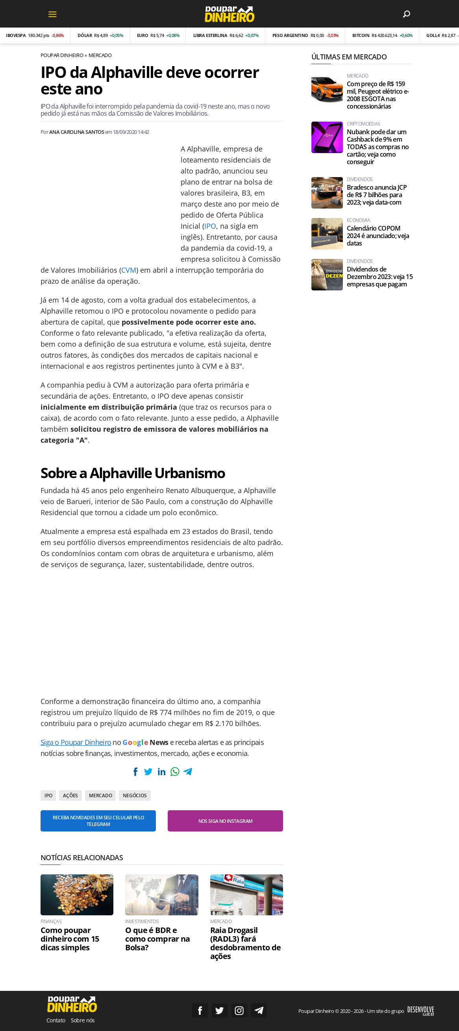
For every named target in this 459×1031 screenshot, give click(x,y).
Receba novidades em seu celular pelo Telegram (98, 821)
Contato (55, 1020)
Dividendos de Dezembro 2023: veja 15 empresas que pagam (380, 277)
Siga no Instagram (239, 1010)
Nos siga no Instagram (225, 821)
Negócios (134, 795)
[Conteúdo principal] (229, 515)
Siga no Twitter (220, 1010)
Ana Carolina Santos (76, 131)
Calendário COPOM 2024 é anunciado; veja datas (378, 236)
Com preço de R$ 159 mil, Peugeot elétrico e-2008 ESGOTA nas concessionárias (378, 95)
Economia (358, 220)
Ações (70, 795)
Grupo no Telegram (259, 1010)
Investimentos (142, 921)
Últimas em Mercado (349, 56)
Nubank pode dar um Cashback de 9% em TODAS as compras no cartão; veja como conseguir (378, 147)
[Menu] (52, 14)
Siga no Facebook (200, 1010)
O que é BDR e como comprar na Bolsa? (157, 939)
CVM (128, 270)
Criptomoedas (363, 124)
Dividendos (360, 179)
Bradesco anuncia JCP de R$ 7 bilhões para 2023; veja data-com (377, 195)
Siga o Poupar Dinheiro (76, 742)
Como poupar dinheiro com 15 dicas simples (70, 939)
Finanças (51, 921)
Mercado (100, 55)
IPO (210, 226)
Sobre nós (83, 1020)
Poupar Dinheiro (62, 55)
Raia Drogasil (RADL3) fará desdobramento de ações (245, 943)
